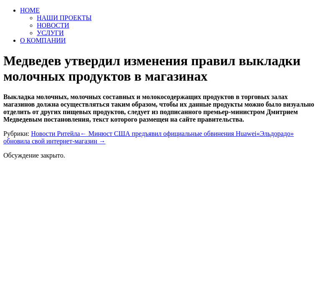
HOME (30, 10)
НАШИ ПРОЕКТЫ (64, 17)
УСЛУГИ (50, 32)
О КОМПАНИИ (43, 40)
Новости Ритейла (55, 133)
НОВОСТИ (53, 25)
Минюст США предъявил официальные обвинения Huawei (168, 133)
